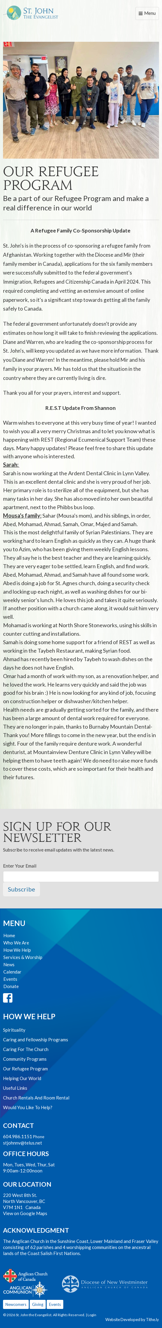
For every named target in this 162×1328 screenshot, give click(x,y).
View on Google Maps (25, 1213)
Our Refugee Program (25, 1068)
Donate (11, 986)
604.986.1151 (17, 1136)
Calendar (12, 971)
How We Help (17, 950)
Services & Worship (22, 957)
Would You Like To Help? (27, 1107)
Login (92, 1315)
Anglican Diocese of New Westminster (107, 1281)
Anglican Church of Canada (25, 1275)
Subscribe (21, 889)
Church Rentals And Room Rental (36, 1097)
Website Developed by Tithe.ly (132, 1319)
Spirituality (14, 1030)
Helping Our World (22, 1078)
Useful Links (15, 1088)
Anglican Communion (25, 1289)
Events (10, 979)
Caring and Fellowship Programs (35, 1039)
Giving (37, 1304)
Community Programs (25, 1059)
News (9, 964)
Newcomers (15, 1304)
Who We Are (16, 942)
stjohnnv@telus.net (22, 1142)
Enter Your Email (19, 865)
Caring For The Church (25, 1049)
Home (9, 935)
